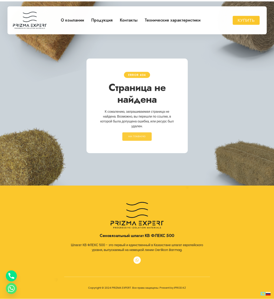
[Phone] (11, 275)
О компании (72, 19)
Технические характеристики (172, 19)
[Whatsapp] (11, 288)
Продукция (102, 19)
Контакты (129, 19)
